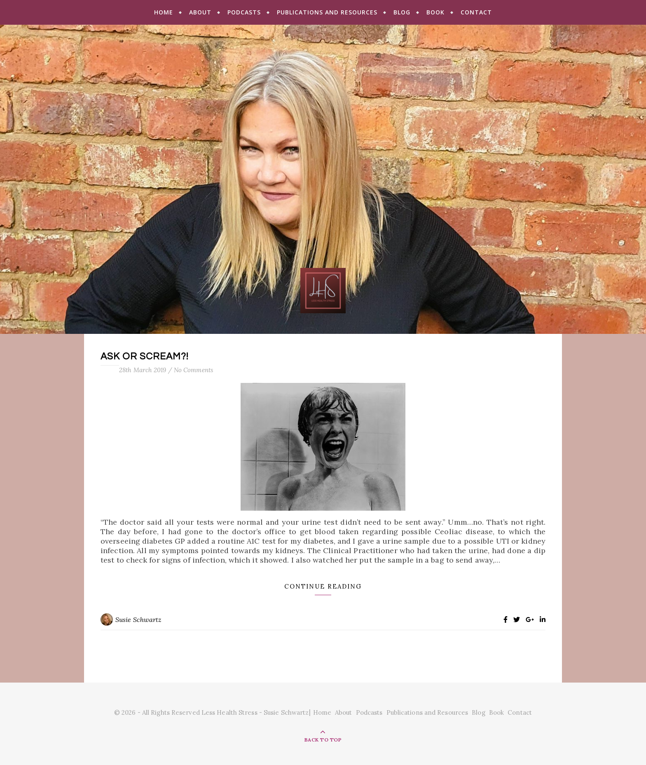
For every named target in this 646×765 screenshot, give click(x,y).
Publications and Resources (327, 12)
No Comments (193, 370)
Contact (476, 12)
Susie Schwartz (138, 619)
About (200, 12)
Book (435, 12)
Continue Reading (323, 586)
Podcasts (244, 12)
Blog (401, 12)
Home (163, 12)
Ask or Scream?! (144, 356)
